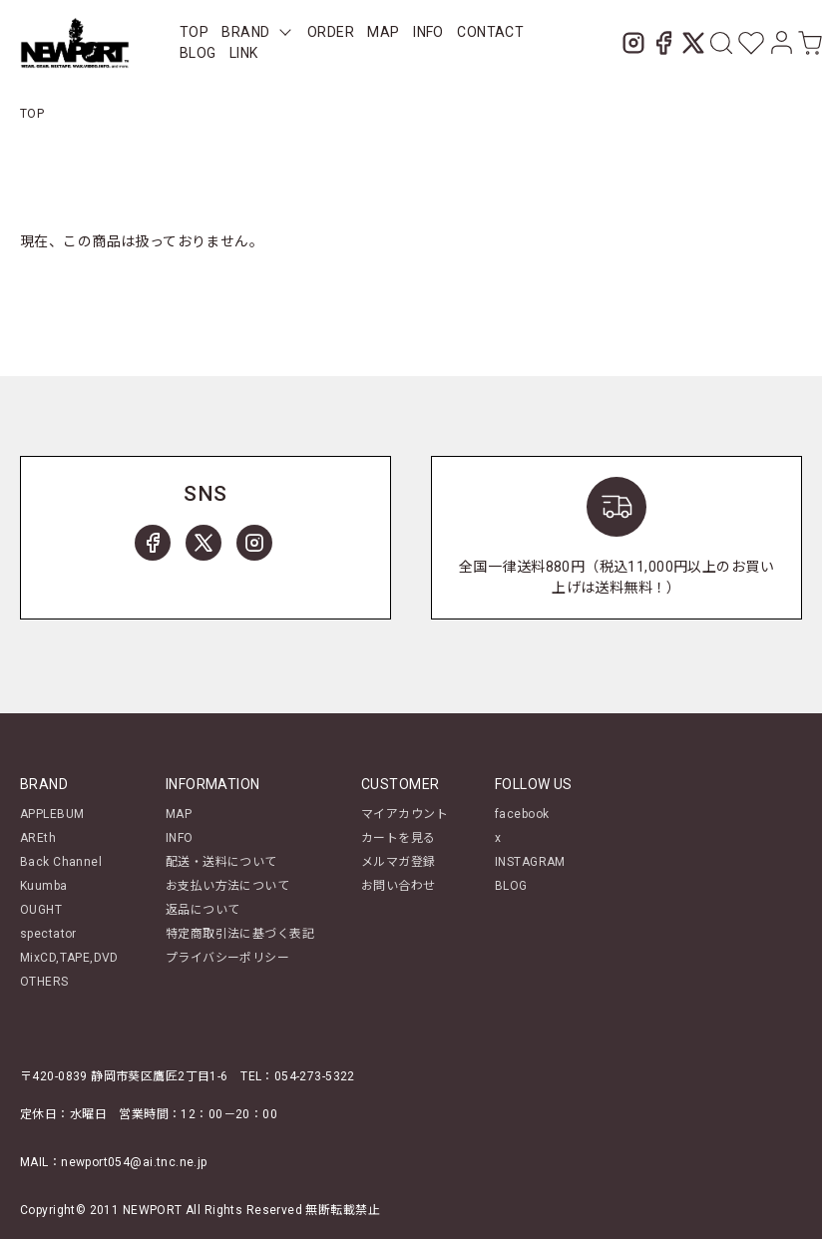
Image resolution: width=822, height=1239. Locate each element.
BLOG (198, 53)
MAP (383, 32)
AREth (38, 838)
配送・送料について (221, 862)
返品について (203, 910)
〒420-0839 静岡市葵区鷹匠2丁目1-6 (124, 1076)
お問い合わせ (398, 886)
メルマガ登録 (398, 862)
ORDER (330, 32)
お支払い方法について (227, 886)
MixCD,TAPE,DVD (69, 958)
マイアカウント (404, 814)
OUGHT (41, 910)
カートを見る (398, 838)
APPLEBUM (52, 814)
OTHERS (44, 982)
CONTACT (490, 32)
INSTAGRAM (530, 862)
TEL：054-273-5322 (297, 1076)
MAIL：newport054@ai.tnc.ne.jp (113, 1162)
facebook (522, 814)
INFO (428, 32)
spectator (48, 934)
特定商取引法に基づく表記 (240, 934)
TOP (194, 32)
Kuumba (44, 886)
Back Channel (61, 862)
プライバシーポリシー (227, 958)
